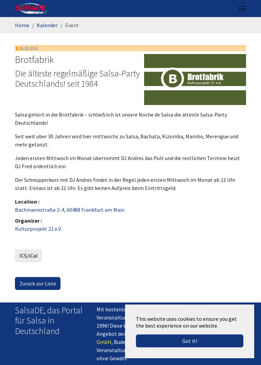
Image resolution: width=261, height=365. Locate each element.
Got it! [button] (189, 340)
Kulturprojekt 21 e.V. (38, 228)
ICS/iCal (28, 255)
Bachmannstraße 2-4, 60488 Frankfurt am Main (69, 209)
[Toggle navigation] (242, 8)
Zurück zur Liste (37, 283)
